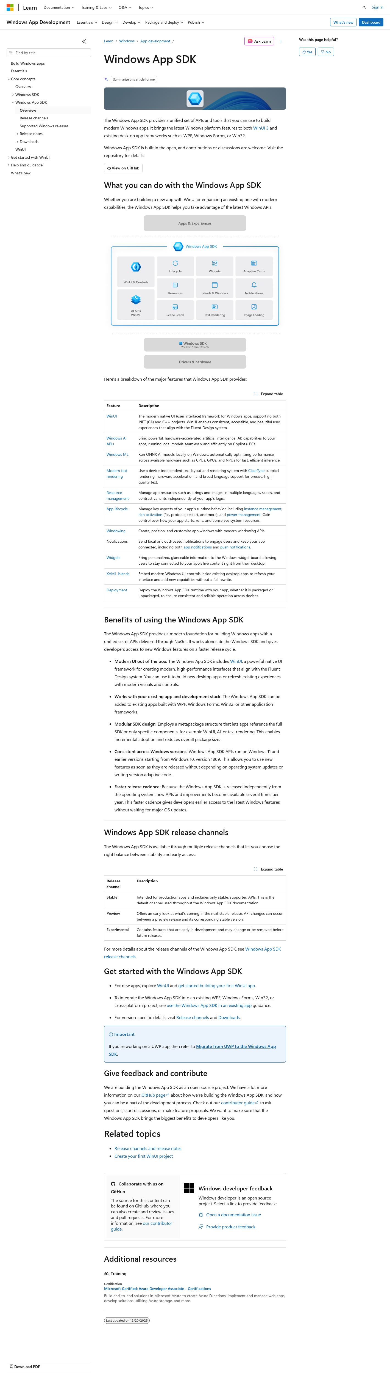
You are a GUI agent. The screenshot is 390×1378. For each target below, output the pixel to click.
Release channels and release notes (148, 1148)
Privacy (120, 1361)
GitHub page (153, 1095)
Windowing (116, 530)
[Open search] (364, 7)
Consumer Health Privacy (157, 1361)
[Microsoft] (10, 7)
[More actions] (281, 41)
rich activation (150, 514)
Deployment (117, 589)
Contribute (98, 1361)
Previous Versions (50, 1361)
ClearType (256, 470)
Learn (108, 40)
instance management (263, 508)
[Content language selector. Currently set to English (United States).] (32, 1348)
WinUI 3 (261, 128)
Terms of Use (200, 1361)
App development (155, 40)
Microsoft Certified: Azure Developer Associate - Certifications (157, 1288)
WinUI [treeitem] (20, 149)
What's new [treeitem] (20, 172)
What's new (343, 22)
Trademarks (227, 1361)
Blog (75, 1361)
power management (244, 514)
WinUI (112, 416)
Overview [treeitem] (23, 86)
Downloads (229, 1017)
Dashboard (371, 22)
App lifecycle (117, 508)
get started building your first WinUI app (216, 985)
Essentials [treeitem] (19, 70)
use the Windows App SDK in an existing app (209, 1005)
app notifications (198, 547)
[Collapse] (84, 41)
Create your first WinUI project (144, 1156)
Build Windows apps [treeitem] (28, 63)
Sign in (377, 7)
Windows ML (118, 454)
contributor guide (238, 1102)
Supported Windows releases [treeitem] (44, 125)
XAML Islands (118, 573)
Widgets (113, 557)
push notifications (235, 547)
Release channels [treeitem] (34, 117)
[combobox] (49, 52)
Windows (127, 40)
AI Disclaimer (18, 1361)
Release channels (192, 1017)
